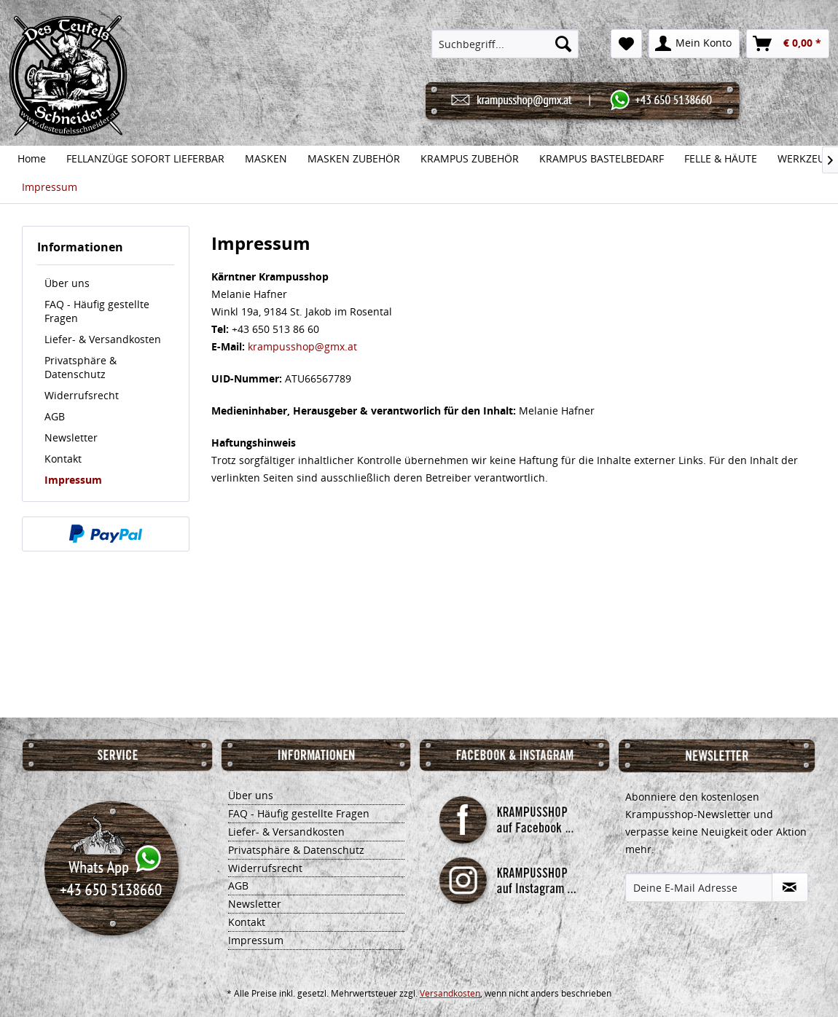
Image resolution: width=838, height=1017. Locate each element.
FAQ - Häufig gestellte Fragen (96, 311)
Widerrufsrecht (81, 395)
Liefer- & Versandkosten (102, 339)
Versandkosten (450, 993)
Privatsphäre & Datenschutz (80, 367)
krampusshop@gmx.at (302, 346)
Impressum (73, 480)
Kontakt (63, 459)
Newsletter (71, 437)
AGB (54, 416)
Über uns (67, 283)
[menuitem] (504, 43)
